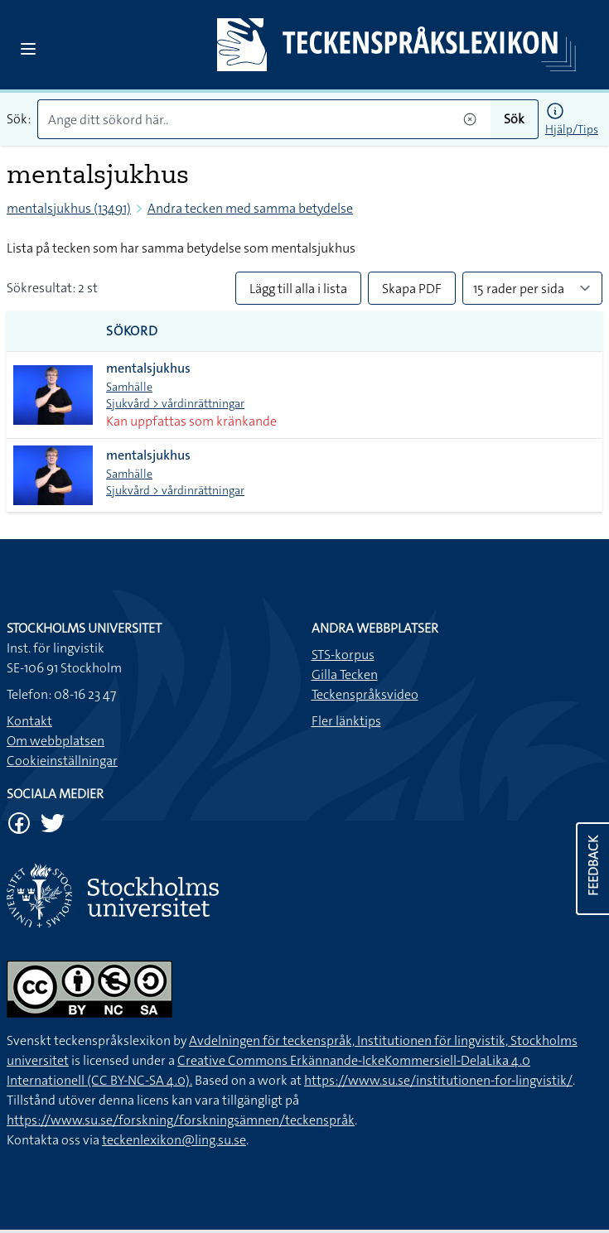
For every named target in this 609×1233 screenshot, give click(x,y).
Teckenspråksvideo (365, 694)
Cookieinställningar (62, 760)
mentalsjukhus (148, 368)
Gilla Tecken (345, 674)
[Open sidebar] (28, 49)
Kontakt (29, 721)
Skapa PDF (412, 288)
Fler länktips (346, 721)
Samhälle (129, 386)
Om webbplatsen (55, 740)
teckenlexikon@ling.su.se (174, 1140)
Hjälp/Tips (571, 129)
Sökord (132, 331)
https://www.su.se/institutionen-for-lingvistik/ (438, 1080)
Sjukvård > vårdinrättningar (175, 403)
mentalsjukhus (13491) (69, 208)
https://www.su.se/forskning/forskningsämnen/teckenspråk (181, 1120)
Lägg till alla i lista (298, 288)
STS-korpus (343, 654)
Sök (514, 119)
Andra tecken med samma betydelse (250, 208)
